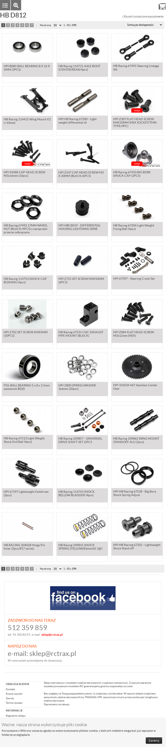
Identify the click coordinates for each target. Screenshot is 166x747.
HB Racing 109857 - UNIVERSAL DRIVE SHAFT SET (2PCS (80, 440)
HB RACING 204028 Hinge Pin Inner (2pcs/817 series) (24, 547)
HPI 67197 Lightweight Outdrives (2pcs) (26, 493)
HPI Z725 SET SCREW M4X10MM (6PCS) (81, 280)
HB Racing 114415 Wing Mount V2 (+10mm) (27, 121)
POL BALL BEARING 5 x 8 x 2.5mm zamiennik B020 (27, 387)
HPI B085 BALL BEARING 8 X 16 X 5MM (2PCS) (27, 68)
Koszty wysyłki (14, 693)
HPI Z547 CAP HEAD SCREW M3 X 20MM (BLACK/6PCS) (81, 174)
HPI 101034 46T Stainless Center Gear (135, 387)
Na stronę (45, 25)
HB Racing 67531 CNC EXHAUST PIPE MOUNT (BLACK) (80, 334)
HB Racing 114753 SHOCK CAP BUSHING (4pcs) (25, 280)
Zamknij (154, 740)
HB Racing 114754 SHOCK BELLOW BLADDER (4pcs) (76, 493)
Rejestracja (146, 5)
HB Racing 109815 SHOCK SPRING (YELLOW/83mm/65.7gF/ (80, 547)
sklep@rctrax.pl (52, 653)
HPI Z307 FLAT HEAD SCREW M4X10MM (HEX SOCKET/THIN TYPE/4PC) (135, 123)
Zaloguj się (128, 5)
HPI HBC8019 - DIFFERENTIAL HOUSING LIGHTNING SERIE (79, 227)
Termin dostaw (14, 702)
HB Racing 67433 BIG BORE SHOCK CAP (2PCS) (132, 174)
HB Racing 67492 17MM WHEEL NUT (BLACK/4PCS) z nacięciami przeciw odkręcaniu (26, 229)
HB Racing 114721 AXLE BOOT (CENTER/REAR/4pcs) (79, 68)
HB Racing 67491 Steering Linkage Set (136, 68)
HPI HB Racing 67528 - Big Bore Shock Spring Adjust (134, 493)
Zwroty (10, 698)
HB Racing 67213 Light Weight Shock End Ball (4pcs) (24, 440)
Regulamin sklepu (16, 715)
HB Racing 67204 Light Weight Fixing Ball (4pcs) (133, 227)
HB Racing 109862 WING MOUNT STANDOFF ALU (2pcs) (136, 440)
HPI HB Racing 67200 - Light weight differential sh (77, 121)
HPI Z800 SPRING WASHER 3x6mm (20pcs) (77, 387)
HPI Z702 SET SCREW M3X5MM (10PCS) (26, 334)
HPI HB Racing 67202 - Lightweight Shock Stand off (136, 547)
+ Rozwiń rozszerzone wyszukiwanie (142, 16)
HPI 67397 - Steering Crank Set (134, 279)
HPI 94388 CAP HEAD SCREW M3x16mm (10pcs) (24, 174)
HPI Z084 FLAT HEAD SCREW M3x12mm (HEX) (133, 334)
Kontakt (10, 689)
